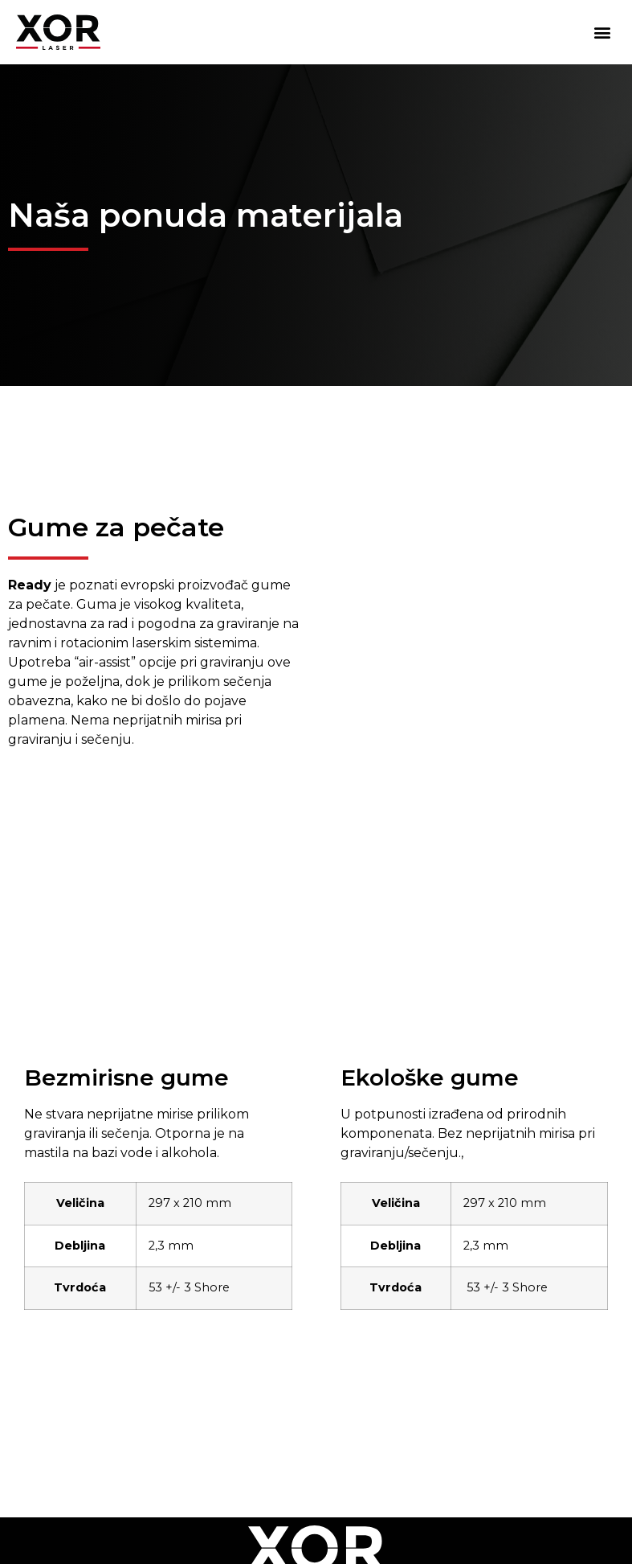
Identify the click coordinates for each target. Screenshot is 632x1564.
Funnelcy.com (561, 1527)
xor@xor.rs (566, 1443)
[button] (602, 32)
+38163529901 (436, 1443)
